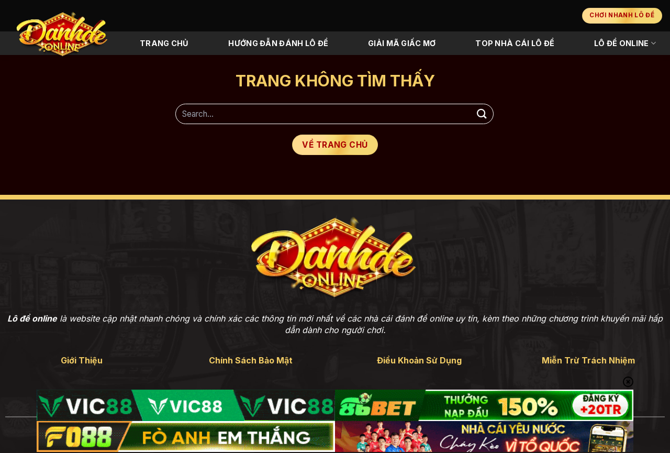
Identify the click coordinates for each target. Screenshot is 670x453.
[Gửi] (482, 114)
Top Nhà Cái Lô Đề (514, 43)
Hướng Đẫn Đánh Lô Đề (278, 43)
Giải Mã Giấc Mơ (402, 43)
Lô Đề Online (625, 43)
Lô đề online (32, 318)
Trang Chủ (164, 43)
